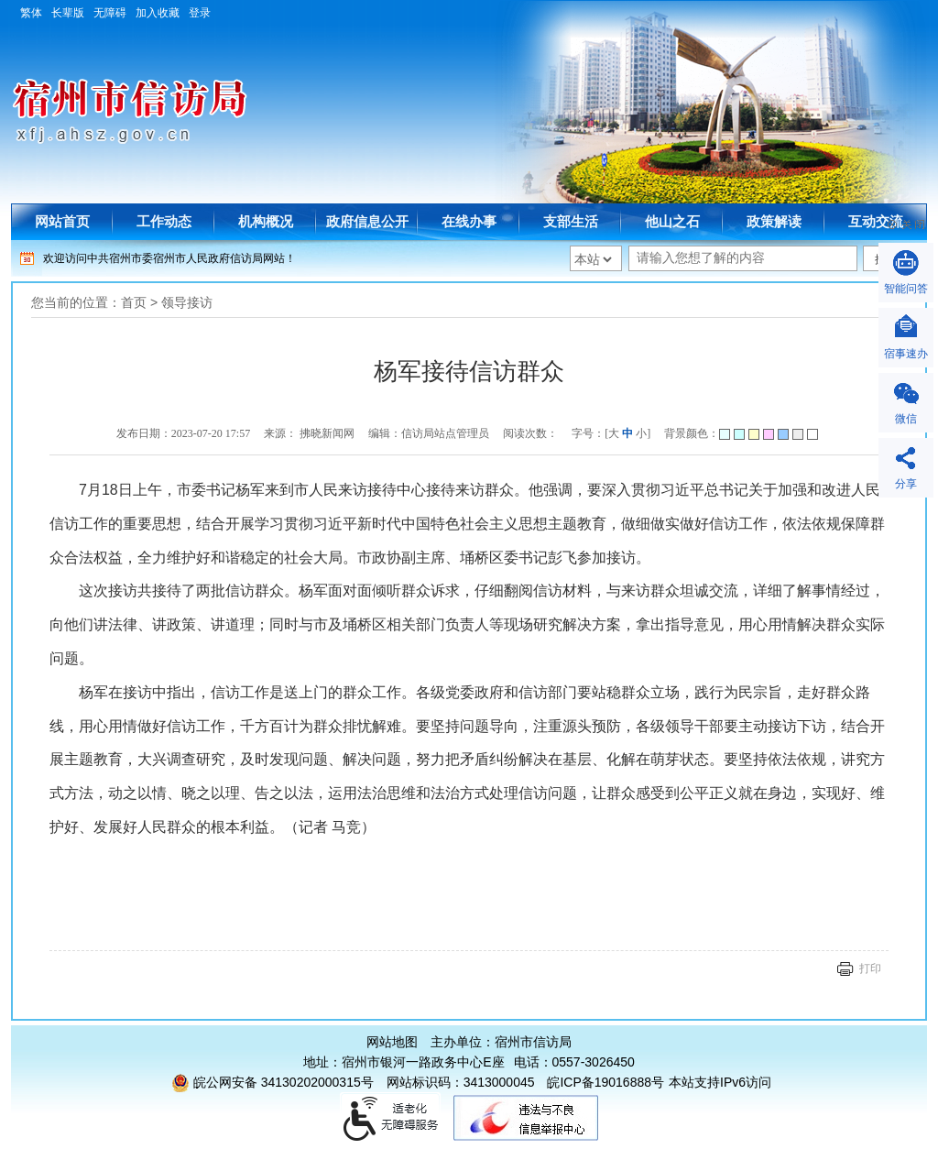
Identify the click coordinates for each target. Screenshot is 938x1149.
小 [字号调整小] (641, 433)
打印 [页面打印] (870, 968)
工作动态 (163, 221)
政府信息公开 (367, 221)
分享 (906, 483)
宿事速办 (906, 353)
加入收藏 (158, 12)
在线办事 (469, 221)
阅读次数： (530, 433)
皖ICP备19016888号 (605, 1082)
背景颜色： (741, 433)
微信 (906, 418)
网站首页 (62, 221)
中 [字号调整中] (627, 433)
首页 (134, 302)
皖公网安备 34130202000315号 (272, 1082)
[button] (72, 12)
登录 (200, 12)
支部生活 (570, 221)
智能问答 (906, 288)
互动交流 (875, 221)
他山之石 (672, 221)
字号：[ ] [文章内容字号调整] (611, 433)
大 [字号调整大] (613, 433)
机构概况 (265, 221)
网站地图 (392, 1041)
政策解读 (774, 221)
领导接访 (187, 302)
